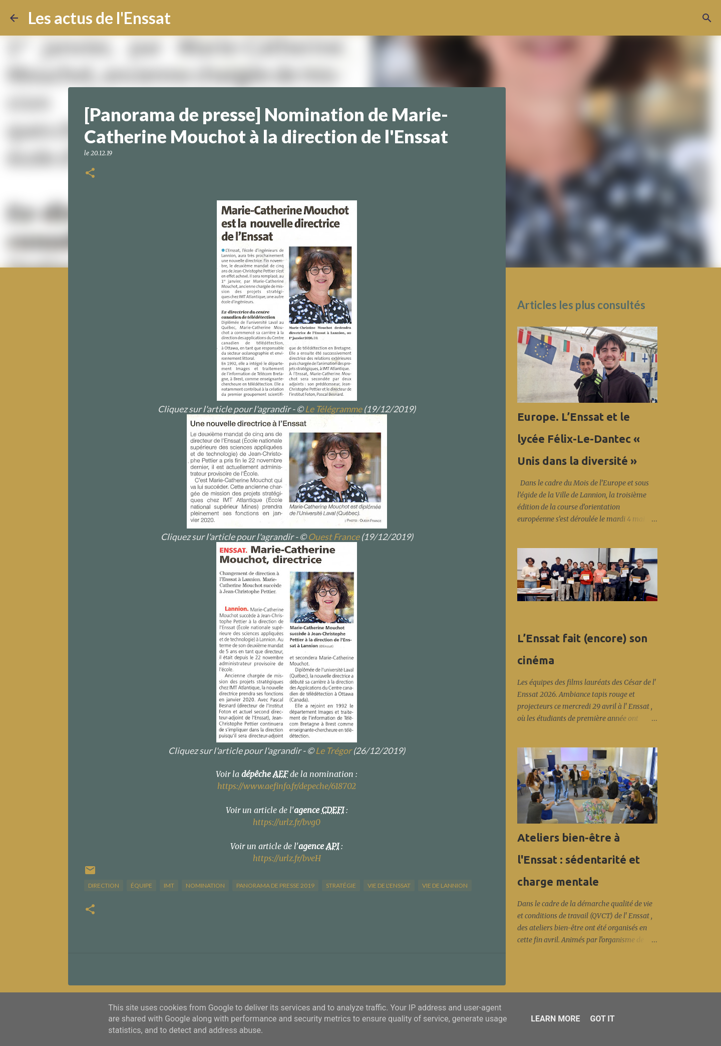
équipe (141, 885)
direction (103, 885)
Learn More (555, 1018)
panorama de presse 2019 (275, 885)
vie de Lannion (445, 885)
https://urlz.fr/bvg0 (286, 822)
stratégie (341, 885)
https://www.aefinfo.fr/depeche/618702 (286, 786)
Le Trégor (333, 750)
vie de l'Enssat (389, 885)
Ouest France (333, 537)
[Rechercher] (185, 18)
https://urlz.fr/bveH (287, 858)
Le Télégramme (333, 409)
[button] (90, 173)
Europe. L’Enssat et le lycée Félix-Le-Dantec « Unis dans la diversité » (578, 438)
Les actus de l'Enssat (99, 18)
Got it (602, 1018)
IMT (169, 885)
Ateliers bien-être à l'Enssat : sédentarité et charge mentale (578, 859)
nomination (205, 885)
